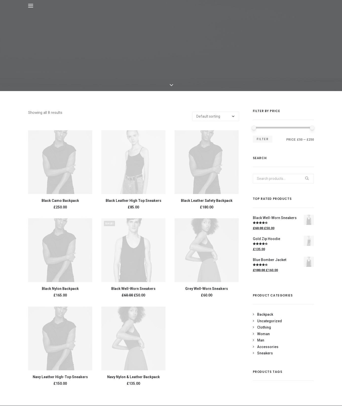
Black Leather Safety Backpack (207, 201)
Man (260, 340)
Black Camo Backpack (60, 201)
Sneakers (265, 353)
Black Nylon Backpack (60, 289)
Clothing (264, 327)
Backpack (265, 314)
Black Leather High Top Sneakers (133, 201)
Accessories (267, 347)
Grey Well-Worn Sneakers (206, 289)
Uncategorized (269, 321)
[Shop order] (215, 116)
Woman (263, 334)
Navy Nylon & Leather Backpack (133, 377)
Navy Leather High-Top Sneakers (60, 377)
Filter (263, 139)
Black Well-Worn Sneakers (133, 289)
